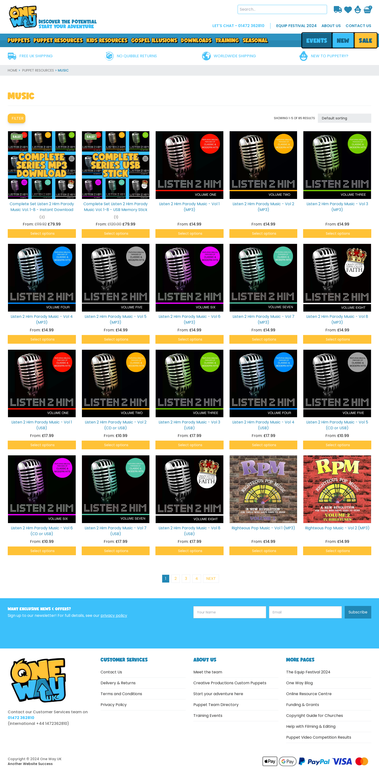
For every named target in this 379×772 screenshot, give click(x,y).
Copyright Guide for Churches (314, 715)
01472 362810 (21, 718)
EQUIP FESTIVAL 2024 (296, 26)
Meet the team (207, 672)
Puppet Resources (38, 70)
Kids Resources (107, 40)
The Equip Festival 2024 (308, 672)
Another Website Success (30, 763)
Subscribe (358, 612)
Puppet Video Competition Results (318, 737)
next (211, 578)
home (12, 70)
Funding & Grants (302, 704)
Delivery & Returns (118, 683)
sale (365, 40)
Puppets (19, 40)
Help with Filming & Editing (310, 726)
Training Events (207, 715)
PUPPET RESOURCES (58, 40)
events (316, 40)
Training (227, 40)
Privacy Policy (114, 704)
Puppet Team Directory (216, 704)
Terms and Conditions (121, 694)
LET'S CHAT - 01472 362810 (238, 26)
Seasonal (255, 40)
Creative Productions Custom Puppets (229, 683)
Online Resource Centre (309, 694)
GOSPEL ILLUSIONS (154, 40)
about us (331, 26)
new (343, 40)
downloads (196, 40)
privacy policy (114, 615)
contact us (358, 26)
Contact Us (111, 672)
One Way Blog (299, 683)
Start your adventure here (218, 694)
